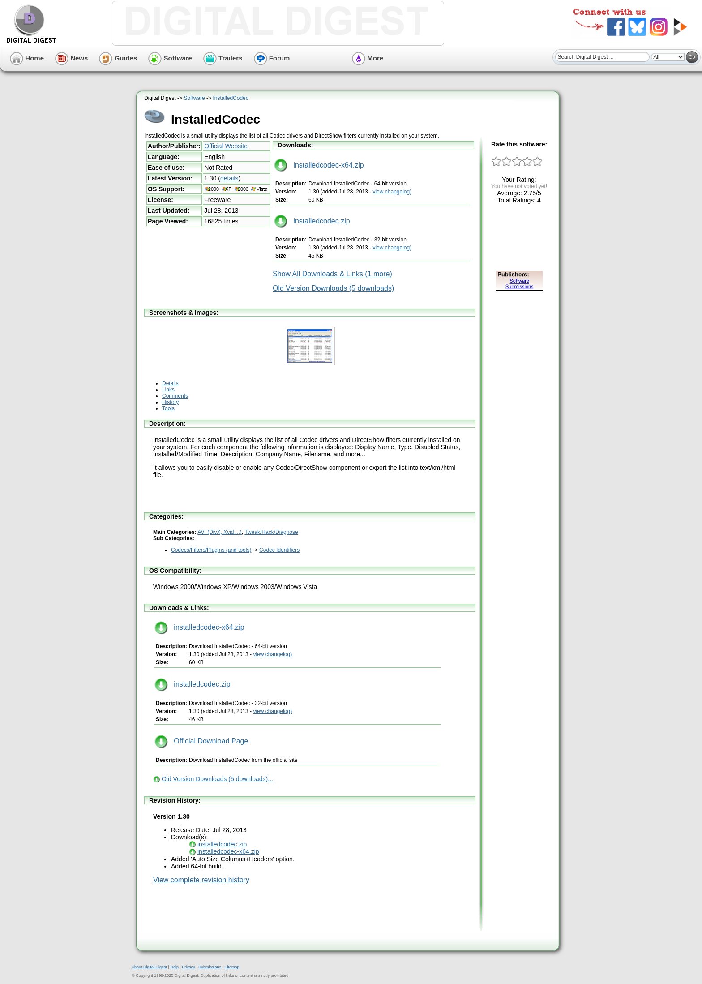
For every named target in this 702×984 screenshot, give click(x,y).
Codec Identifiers (279, 550)
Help (174, 967)
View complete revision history (201, 880)
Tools (168, 408)
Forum (272, 58)
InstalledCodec (230, 98)
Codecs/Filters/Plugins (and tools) (211, 550)
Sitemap (231, 967)
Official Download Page (201, 741)
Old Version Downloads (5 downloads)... (217, 778)
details (229, 178)
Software (170, 58)
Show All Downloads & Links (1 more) (332, 274)
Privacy (188, 967)
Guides (118, 58)
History (170, 402)
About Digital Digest (149, 967)
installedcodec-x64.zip (319, 165)
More (367, 58)
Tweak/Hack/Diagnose (271, 532)
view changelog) (391, 192)
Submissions (209, 967)
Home (27, 58)
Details (170, 383)
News (71, 58)
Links (168, 390)
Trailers (223, 58)
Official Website (226, 146)
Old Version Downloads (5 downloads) (333, 288)
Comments (175, 396)
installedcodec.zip (312, 221)
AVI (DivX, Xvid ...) (219, 532)
